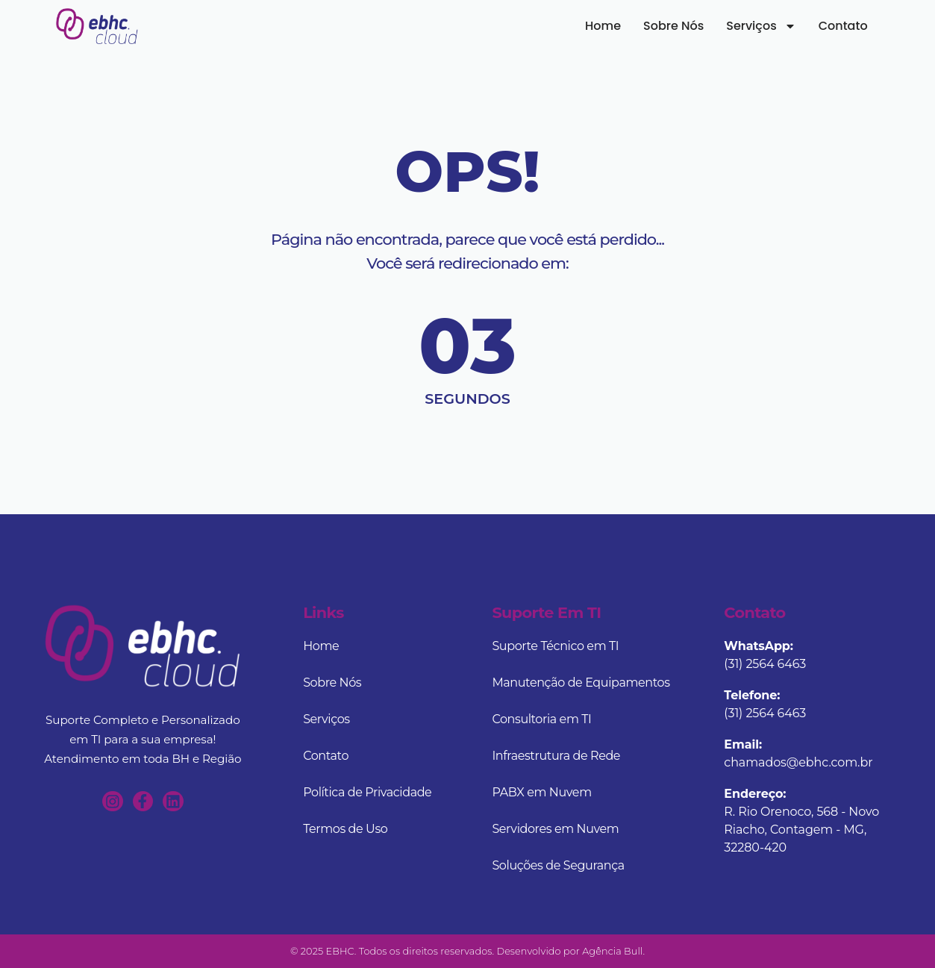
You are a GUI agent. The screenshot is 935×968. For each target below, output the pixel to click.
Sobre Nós (687, 24)
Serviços (775, 24)
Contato (857, 24)
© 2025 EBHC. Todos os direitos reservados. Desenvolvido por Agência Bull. (467, 951)
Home (617, 24)
